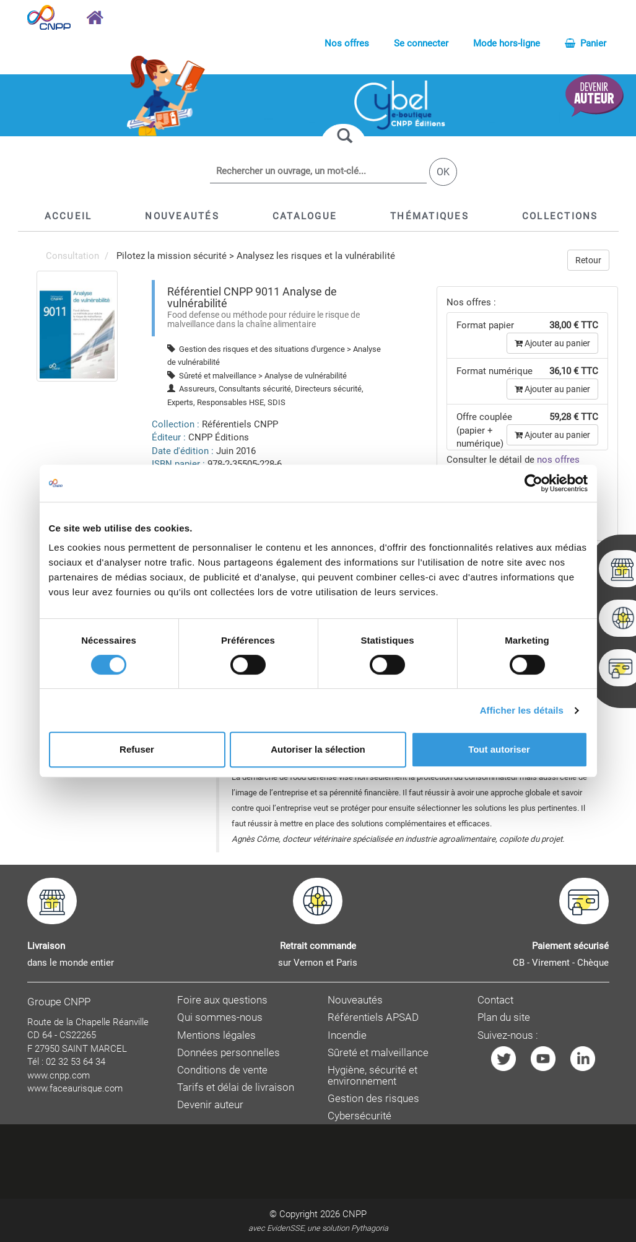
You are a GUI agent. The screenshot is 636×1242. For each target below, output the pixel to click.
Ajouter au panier (552, 343)
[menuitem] (77, 325)
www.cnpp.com (58, 1075)
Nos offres (347, 43)
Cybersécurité (359, 1116)
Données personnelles (228, 1053)
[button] (304, 216)
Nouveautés (355, 1000)
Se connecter (421, 43)
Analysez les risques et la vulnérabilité (316, 255)
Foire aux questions (222, 1000)
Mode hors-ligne (506, 43)
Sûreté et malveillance (378, 1053)
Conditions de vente (222, 1070)
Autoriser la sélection (318, 749)
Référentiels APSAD (373, 1017)
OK (443, 172)
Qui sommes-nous (220, 1017)
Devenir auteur (210, 1105)
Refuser (137, 749)
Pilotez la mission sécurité (171, 255)
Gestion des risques (373, 1098)
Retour (588, 260)
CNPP (354, 1214)
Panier (585, 43)
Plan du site (503, 1017)
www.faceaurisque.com (75, 1088)
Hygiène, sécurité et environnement (372, 1075)
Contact (495, 1000)
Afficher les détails (522, 710)
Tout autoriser (499, 749)
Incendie (347, 1035)
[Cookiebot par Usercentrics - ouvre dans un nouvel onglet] (533, 483)
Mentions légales (216, 1035)
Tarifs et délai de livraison (235, 1087)
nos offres (558, 459)
